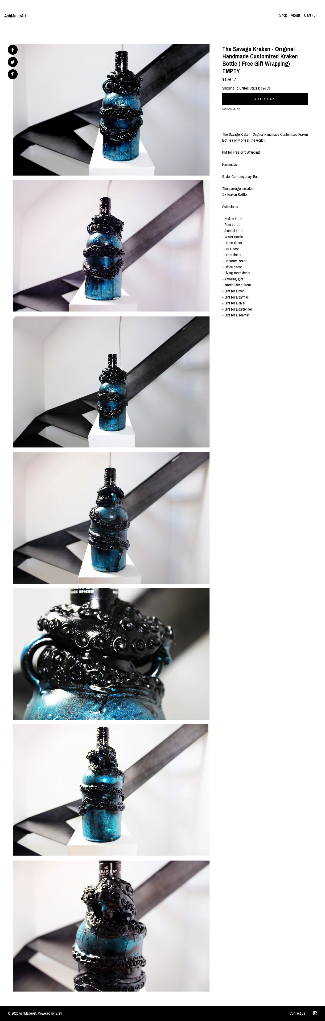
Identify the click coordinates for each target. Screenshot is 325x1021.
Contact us (297, 1013)
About (295, 15)
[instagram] (315, 1013)
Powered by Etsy (50, 1013)
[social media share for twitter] (13, 63)
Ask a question (231, 108)
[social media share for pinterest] (13, 75)
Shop (283, 15)
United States (249, 88)
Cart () (310, 15)
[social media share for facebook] (12, 49)
